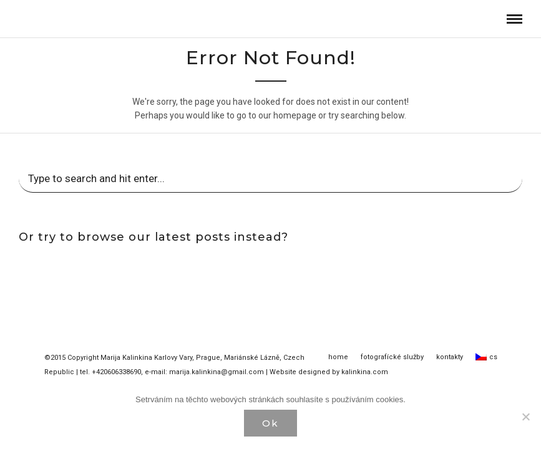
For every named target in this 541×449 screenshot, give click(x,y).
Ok (270, 423)
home (338, 358)
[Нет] (525, 416)
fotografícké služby (392, 358)
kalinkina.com (364, 373)
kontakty (449, 358)
